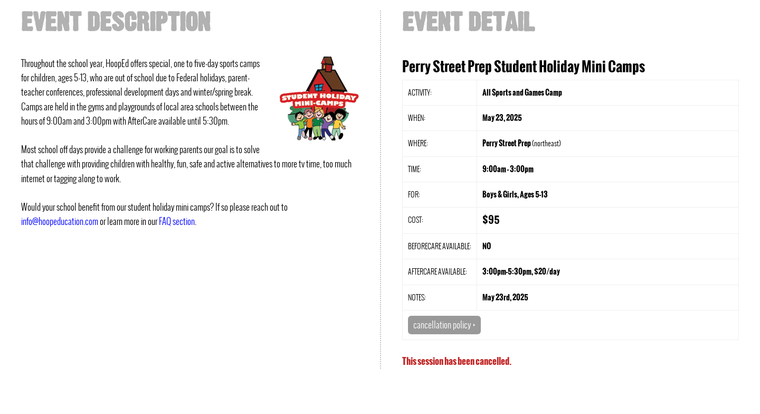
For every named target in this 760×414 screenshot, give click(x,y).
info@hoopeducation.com (59, 221)
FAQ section (177, 221)
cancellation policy (444, 324)
